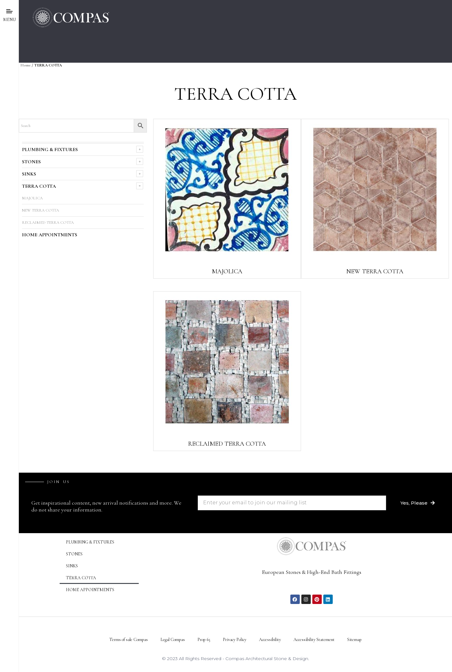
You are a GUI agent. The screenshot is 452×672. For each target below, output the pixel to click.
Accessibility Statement (314, 639)
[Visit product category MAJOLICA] (227, 198)
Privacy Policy (234, 639)
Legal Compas (172, 639)
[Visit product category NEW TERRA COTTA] (375, 198)
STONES (31, 162)
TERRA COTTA (39, 186)
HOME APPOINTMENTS (49, 235)
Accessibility (270, 639)
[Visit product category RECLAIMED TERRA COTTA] (227, 371)
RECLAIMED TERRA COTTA (48, 222)
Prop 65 (203, 639)
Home (25, 65)
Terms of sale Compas (128, 639)
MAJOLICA (32, 198)
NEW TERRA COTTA (40, 210)
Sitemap (354, 639)
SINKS (29, 174)
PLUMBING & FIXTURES (50, 149)
